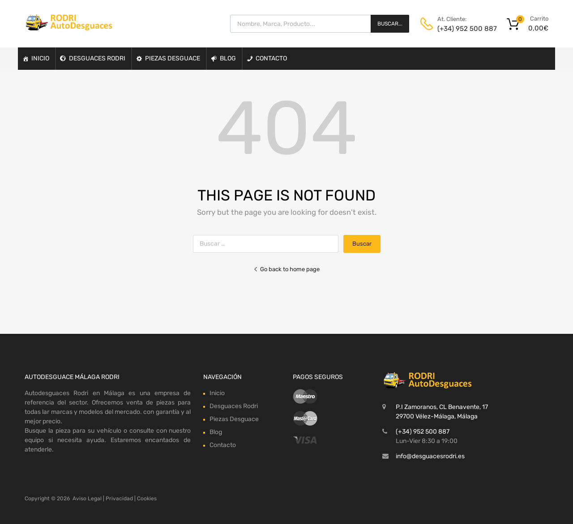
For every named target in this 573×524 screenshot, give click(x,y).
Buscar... (389, 24)
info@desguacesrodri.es (430, 456)
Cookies (147, 498)
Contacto (271, 58)
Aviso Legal (87, 498)
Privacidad (119, 498)
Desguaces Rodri (97, 58)
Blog (228, 58)
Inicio (40, 58)
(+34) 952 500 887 (459, 29)
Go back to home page (286, 269)
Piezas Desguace (172, 58)
